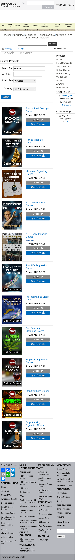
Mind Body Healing (28, 516)
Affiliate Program (64, 513)
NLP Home (24, 488)
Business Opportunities (7, 524)
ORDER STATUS (47, 35)
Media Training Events (44, 491)
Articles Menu (25, 472)
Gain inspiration (45, 514)
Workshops (61, 77)
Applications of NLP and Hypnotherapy (28, 501)
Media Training (63, 73)
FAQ (22, 496)
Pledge (4, 529)
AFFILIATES (18, 35)
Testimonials (25, 492)
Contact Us (6, 495)
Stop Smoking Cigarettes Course (35, 424)
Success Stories (68, 26)
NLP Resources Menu (26, 477)
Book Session (26, 26)
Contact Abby (57, 26)
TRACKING (61, 35)
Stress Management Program (28, 527)
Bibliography (43, 522)
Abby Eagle (43, 540)
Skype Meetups (63, 66)
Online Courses (63, 70)
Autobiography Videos (44, 479)
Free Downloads (64, 63)
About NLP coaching (28, 506)
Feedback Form (8, 513)
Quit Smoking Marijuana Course (35, 329)
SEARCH (8, 35)
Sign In (71, 5)
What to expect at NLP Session (8, 518)
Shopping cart (67, 96)
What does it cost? (9, 499)
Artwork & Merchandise (43, 473)
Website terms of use (8, 542)
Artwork (17, 26)
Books (59, 59)
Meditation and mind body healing (65, 480)
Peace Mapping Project (45, 497)
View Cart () (60, 48)
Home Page (62, 469)
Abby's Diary (43, 518)
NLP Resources (45, 26)
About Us (10, 26)
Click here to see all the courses (27, 540)
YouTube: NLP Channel (44, 531)
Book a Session (7, 503)
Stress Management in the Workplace (28, 521)
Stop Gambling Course (37, 391)
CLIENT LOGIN (31, 35)
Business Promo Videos (45, 485)
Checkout (66, 105)
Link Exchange (7, 533)
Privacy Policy (7, 537)
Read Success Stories (7, 508)
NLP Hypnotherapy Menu (28, 483)
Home (3, 26)
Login (66, 121)
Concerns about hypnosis (26, 511)
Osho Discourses (64, 485)
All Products (62, 493)
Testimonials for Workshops (63, 474)
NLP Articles (43, 510)
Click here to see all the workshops (27, 550)
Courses (35, 26)
